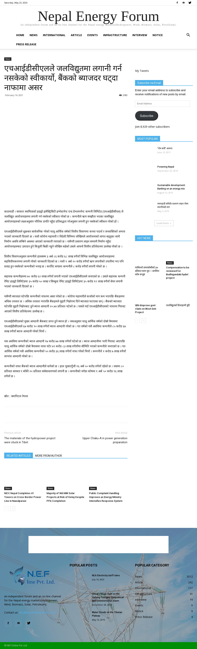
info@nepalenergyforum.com (37, 612)
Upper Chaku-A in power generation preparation (105, 440)
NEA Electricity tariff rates (106, 575)
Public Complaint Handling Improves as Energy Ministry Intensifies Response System (105, 497)
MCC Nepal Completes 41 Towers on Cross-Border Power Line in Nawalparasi (22, 497)
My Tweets (142, 71)
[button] (188, 35)
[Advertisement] (66, 199)
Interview (139, 35)
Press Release (26, 44)
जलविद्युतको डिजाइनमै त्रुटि (178, 305)
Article (76, 35)
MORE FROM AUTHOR (48, 455)
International (54, 35)
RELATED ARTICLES (19, 455)
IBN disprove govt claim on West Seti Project (145, 309)
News (34, 35)
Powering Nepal (165, 166)
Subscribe (146, 115)
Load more (164, 223)
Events (92, 35)
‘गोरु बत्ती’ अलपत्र (164, 148)
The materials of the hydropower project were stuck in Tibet (29, 440)
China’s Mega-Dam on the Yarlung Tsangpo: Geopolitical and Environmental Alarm (108, 597)
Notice (158, 35)
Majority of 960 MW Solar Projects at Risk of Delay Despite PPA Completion (65, 497)
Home (20, 35)
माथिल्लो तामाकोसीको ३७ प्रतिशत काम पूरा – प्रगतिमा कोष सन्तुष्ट (147, 271)
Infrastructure (115, 35)
